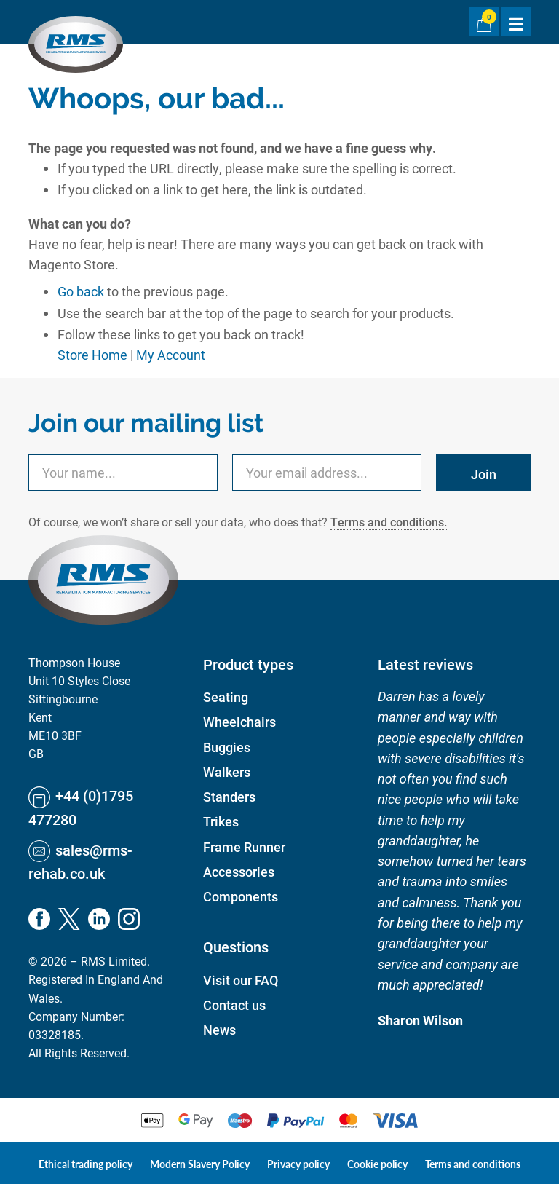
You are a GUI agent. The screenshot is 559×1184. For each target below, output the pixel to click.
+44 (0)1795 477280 (80, 806)
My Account (170, 354)
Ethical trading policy (85, 1163)
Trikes (221, 821)
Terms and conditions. (388, 521)
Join (483, 474)
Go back (81, 291)
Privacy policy (298, 1163)
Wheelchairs (239, 721)
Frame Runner (244, 847)
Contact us (234, 1005)
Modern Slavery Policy (200, 1163)
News (219, 1029)
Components (240, 896)
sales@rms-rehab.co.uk (80, 861)
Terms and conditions (472, 1163)
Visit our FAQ (240, 980)
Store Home (92, 354)
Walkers (226, 772)
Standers (229, 796)
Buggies (226, 747)
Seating (225, 697)
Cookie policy (377, 1163)
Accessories (238, 871)
